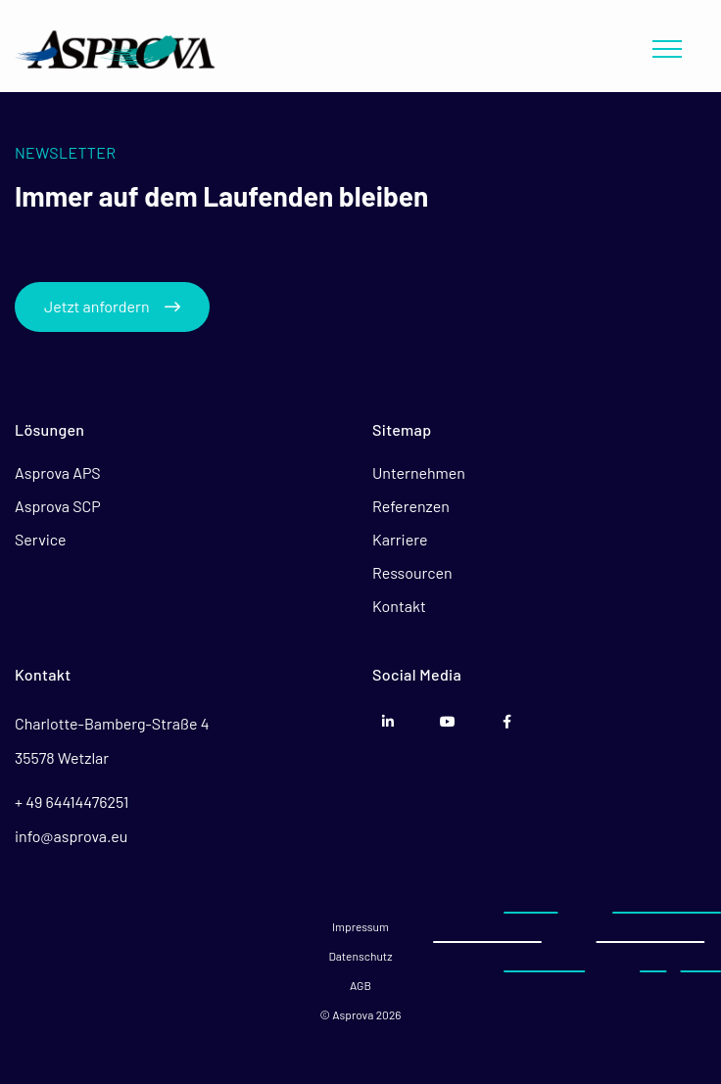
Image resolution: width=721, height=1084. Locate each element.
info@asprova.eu (71, 835)
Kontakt (399, 605)
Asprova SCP (58, 505)
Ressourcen (412, 572)
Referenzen (411, 505)
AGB (360, 985)
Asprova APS (58, 472)
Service (41, 539)
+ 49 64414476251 (71, 801)
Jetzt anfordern (112, 306)
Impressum (360, 926)
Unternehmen (418, 472)
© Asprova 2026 (360, 1014)
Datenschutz (360, 956)
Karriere (399, 539)
